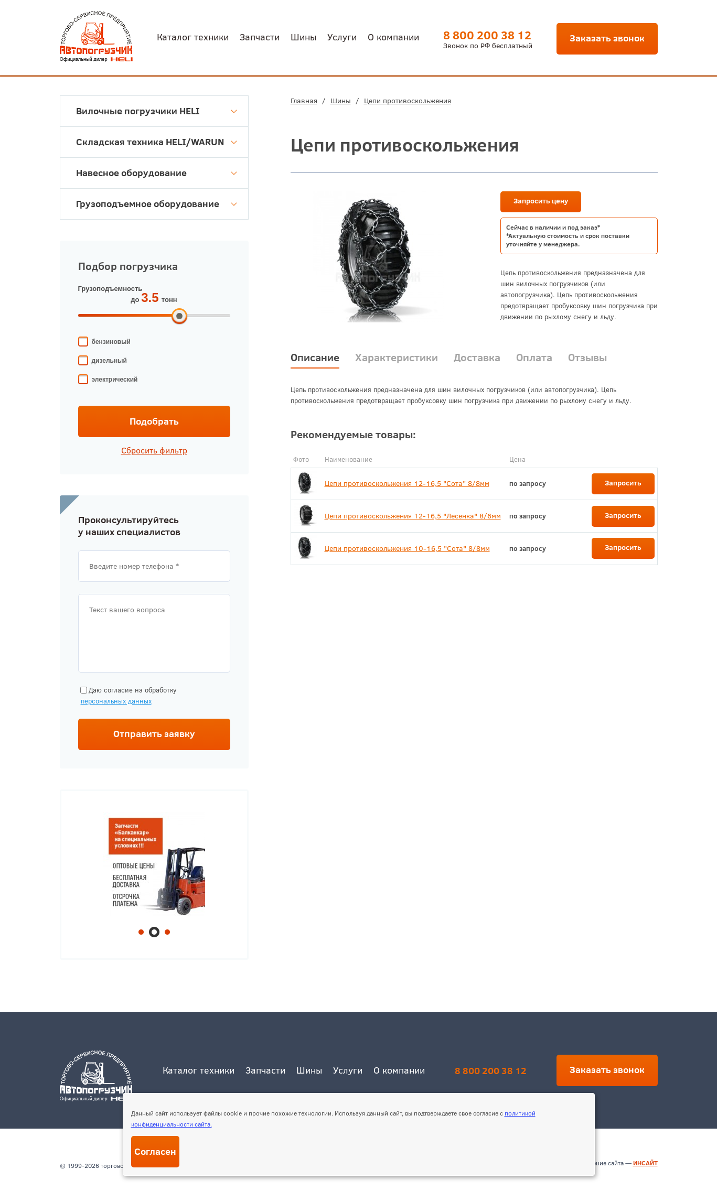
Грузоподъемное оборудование (156, 203)
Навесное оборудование (156, 172)
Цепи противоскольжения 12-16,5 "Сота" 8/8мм (407, 483)
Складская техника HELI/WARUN (156, 141)
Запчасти (260, 36)
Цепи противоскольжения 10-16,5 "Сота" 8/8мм (407, 548)
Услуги (342, 36)
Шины (303, 36)
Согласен (155, 1151)
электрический (115, 379)
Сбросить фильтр (154, 450)
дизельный (109, 360)
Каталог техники (193, 36)
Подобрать (154, 421)
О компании (393, 36)
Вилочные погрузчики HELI (156, 110)
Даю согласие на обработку (127, 696)
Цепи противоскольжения (407, 100)
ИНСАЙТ (645, 1162)
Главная (304, 100)
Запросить (623, 483)
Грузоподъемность (110, 289)
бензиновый (111, 341)
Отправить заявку (154, 733)
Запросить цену (540, 201)
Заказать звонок (607, 38)
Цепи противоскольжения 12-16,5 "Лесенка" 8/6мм (413, 516)
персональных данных (116, 701)
